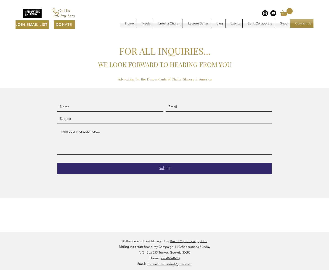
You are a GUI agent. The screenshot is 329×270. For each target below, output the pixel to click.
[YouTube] (273, 13)
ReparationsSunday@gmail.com (169, 264)
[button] (286, 12)
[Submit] (164, 168)
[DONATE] (64, 24)
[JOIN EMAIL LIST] (32, 24)
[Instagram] (265, 13)
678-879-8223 (170, 258)
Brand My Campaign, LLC (188, 241)
